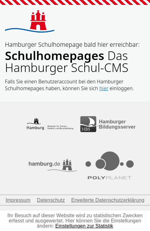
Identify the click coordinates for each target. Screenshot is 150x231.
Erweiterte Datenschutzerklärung (107, 200)
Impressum (18, 200)
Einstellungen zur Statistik (84, 226)
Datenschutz (51, 200)
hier (103, 88)
